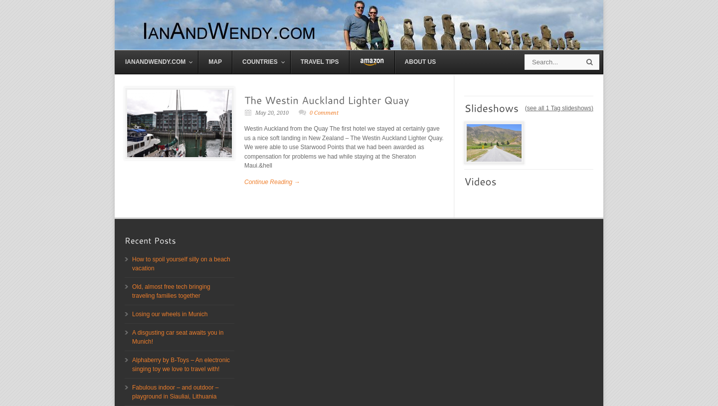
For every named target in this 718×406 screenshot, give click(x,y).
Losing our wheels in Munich (169, 314)
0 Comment (324, 113)
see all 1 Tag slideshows (559, 108)
